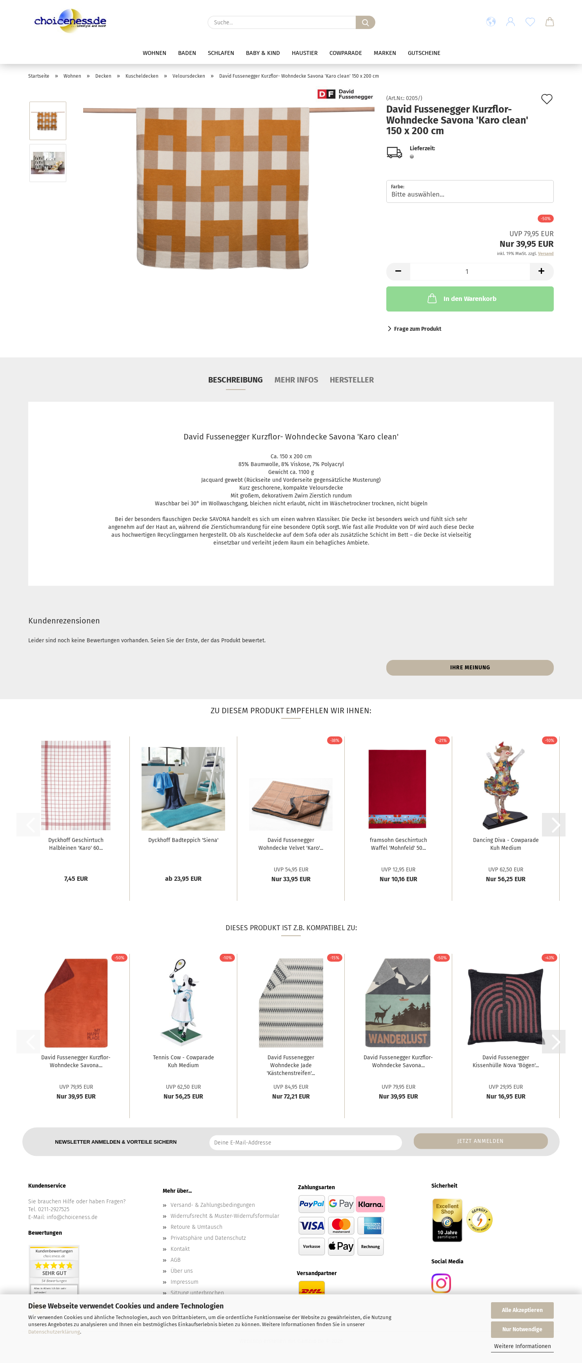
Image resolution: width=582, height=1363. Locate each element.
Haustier (305, 52)
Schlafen (221, 52)
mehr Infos (296, 379)
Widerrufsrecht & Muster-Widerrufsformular (225, 1216)
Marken (385, 52)
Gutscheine (424, 52)
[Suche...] (365, 22)
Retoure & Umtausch (196, 1227)
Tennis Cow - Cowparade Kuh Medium (183, 1061)
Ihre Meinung (470, 667)
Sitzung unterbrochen (197, 1293)
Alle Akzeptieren (522, 1310)
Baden (187, 52)
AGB (175, 1260)
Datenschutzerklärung (54, 1332)
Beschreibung (235, 379)
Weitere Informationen (522, 1346)
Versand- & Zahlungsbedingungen (213, 1205)
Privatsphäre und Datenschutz (208, 1238)
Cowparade (345, 52)
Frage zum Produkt (417, 329)
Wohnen (154, 52)
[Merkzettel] (530, 22)
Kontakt (180, 1249)
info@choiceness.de (72, 1217)
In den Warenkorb (461, 298)
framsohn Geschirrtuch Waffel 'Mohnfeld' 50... (398, 844)
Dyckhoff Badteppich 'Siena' (183, 840)
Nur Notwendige (522, 1329)
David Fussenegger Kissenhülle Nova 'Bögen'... (506, 1061)
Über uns (182, 1271)
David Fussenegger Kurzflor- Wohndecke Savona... (76, 1061)
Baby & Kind (263, 52)
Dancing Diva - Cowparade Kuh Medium (506, 844)
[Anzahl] (470, 272)
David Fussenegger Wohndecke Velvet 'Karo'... (290, 844)
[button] (491, 22)
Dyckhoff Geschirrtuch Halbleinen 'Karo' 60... (76, 844)
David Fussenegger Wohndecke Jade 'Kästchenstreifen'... (291, 1065)
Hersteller (352, 379)
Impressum (184, 1282)
